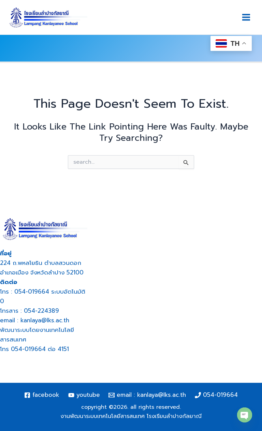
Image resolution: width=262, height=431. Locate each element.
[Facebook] (42, 395)
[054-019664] (216, 395)
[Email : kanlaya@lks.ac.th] (147, 395)
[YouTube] (84, 395)
